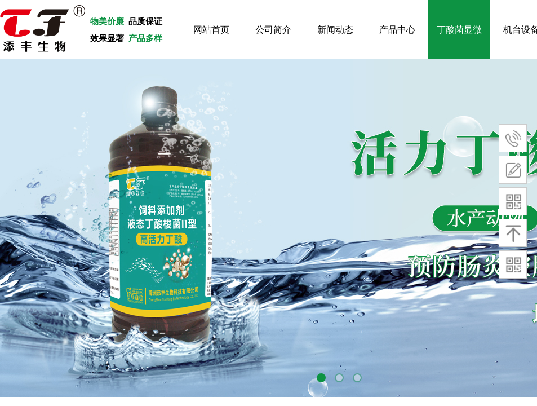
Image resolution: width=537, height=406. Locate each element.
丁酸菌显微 (459, 29)
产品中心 (397, 29)
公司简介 (273, 29)
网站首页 (211, 29)
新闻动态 (335, 29)
